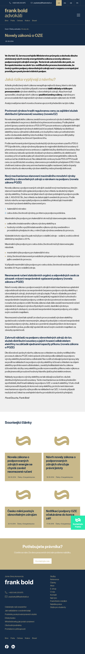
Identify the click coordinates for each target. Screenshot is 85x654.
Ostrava (20, 20)
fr (77, 3)
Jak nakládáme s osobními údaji (17, 610)
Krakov (27, 20)
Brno (6, 20)
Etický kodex (10, 618)
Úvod (6, 29)
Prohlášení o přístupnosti (15, 629)
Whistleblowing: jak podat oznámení (19, 621)
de (71, 3)
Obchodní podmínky (13, 625)
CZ (59, 3)
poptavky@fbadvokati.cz (41, 3)
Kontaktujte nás (42, 561)
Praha (13, 20)
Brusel (34, 20)
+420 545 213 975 (17, 3)
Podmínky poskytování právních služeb (21, 614)
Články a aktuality (14, 29)
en (65, 3)
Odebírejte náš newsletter (16, 607)
